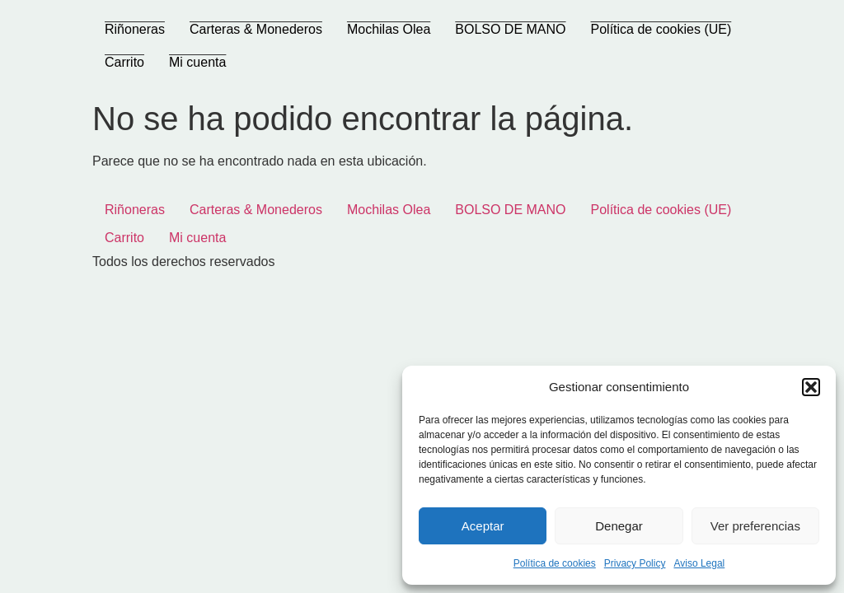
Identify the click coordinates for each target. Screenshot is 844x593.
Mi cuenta (197, 62)
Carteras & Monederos (256, 29)
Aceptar (483, 526)
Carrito (124, 62)
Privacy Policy (635, 563)
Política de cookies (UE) (661, 29)
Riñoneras (135, 29)
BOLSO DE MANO (510, 29)
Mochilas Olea (388, 29)
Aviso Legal (698, 563)
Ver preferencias (755, 526)
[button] (811, 387)
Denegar (619, 526)
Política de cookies (554, 563)
